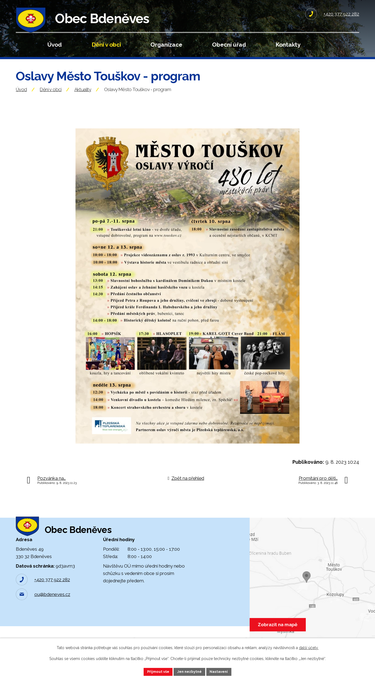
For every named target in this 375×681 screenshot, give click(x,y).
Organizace (166, 44)
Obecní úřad (229, 44)
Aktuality (82, 101)
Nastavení (222, 671)
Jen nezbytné (189, 671)
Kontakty (288, 44)
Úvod (54, 44)
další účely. (309, 647)
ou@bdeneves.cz (52, 614)
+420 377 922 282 (52, 599)
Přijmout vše (156, 671)
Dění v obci (106, 44)
